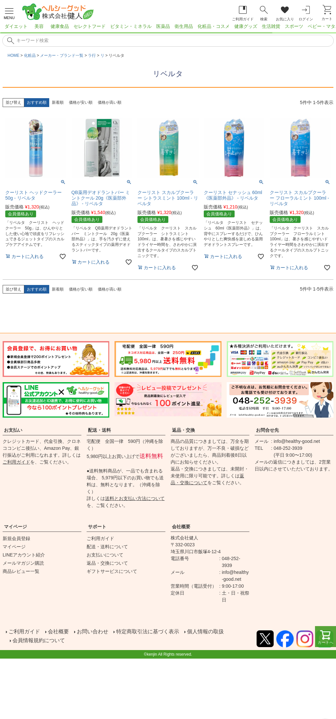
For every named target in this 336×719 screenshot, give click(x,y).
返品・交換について (107, 563)
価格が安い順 (81, 102)
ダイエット (16, 26)
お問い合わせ (92, 631)
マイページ (15, 526)
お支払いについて (105, 554)
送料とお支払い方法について (135, 498)
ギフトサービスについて (112, 571)
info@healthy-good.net (297, 441)
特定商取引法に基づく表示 (147, 631)
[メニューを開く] (9, 13)
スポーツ (294, 26)
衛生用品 (184, 26)
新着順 (58, 102)
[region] (168, 28)
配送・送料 (99, 430)
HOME (13, 55)
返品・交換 (183, 430)
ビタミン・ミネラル (131, 26)
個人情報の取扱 (204, 631)
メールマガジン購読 (23, 563)
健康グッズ (245, 26)
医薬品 (163, 26)
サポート (97, 526)
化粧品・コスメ (214, 26)
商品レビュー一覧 (21, 571)
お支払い (13, 430)
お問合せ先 (267, 430)
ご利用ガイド (16, 462)
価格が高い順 (109, 102)
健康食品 (60, 26)
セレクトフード (90, 26)
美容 (39, 26)
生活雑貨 (271, 26)
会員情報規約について (39, 639)
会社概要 (181, 526)
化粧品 (30, 55)
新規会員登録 (16, 538)
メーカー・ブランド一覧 (61, 55)
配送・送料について (107, 546)
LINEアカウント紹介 (24, 554)
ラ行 (92, 55)
